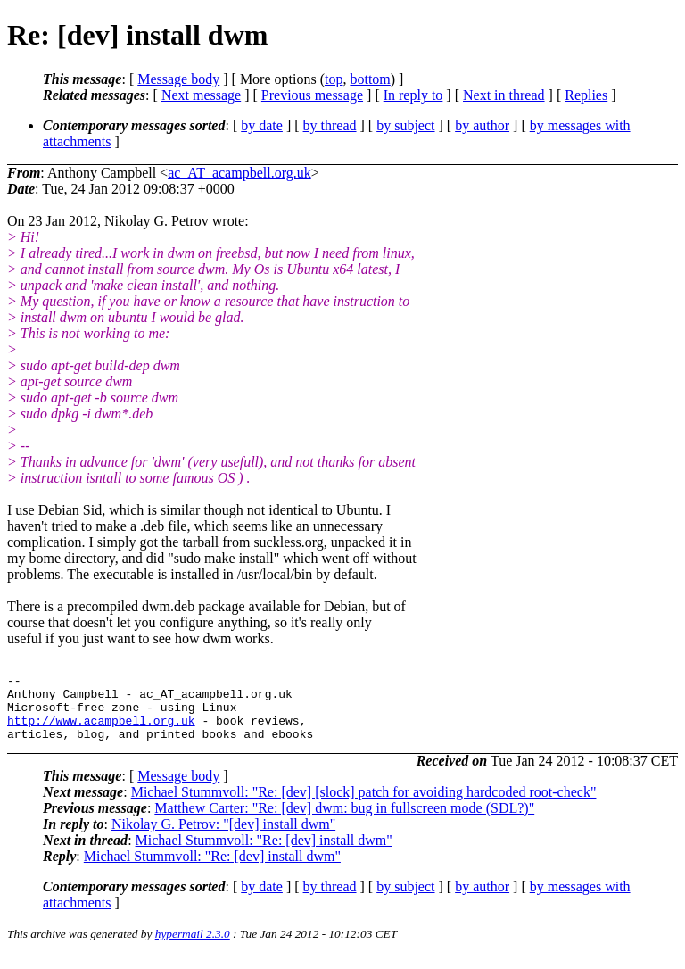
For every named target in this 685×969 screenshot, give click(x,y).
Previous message (312, 95)
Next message (201, 95)
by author (482, 125)
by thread (330, 125)
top (333, 79)
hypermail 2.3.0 (192, 947)
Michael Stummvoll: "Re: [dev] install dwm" (264, 853)
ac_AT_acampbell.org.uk (239, 172)
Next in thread (504, 95)
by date (262, 125)
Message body (178, 79)
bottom (370, 79)
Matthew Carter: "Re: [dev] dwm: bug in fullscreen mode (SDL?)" (344, 821)
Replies (586, 95)
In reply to (413, 95)
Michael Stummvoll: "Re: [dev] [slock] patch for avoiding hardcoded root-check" (364, 805)
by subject (405, 125)
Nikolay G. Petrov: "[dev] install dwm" (223, 837)
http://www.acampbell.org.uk (101, 731)
